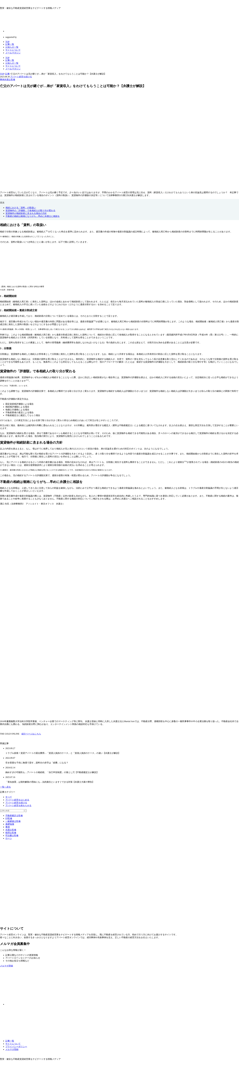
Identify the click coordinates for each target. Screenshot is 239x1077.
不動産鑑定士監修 (14, 815)
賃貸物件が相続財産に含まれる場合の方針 (26, 213)
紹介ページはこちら (31, 734)
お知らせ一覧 (11, 63)
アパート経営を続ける (21, 77)
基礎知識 (9, 824)
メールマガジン (13, 69)
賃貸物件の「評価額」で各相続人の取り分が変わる (30, 210)
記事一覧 (9, 60)
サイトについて (13, 66)
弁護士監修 (9, 79)
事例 (2, 79)
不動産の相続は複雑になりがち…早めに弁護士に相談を (33, 216)
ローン (8, 838)
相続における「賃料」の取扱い (21, 207)
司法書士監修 (11, 835)
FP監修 (8, 818)
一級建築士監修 (13, 821)
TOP (7, 58)
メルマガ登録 (11, 1049)
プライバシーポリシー (16, 1046)
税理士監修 (10, 832)
